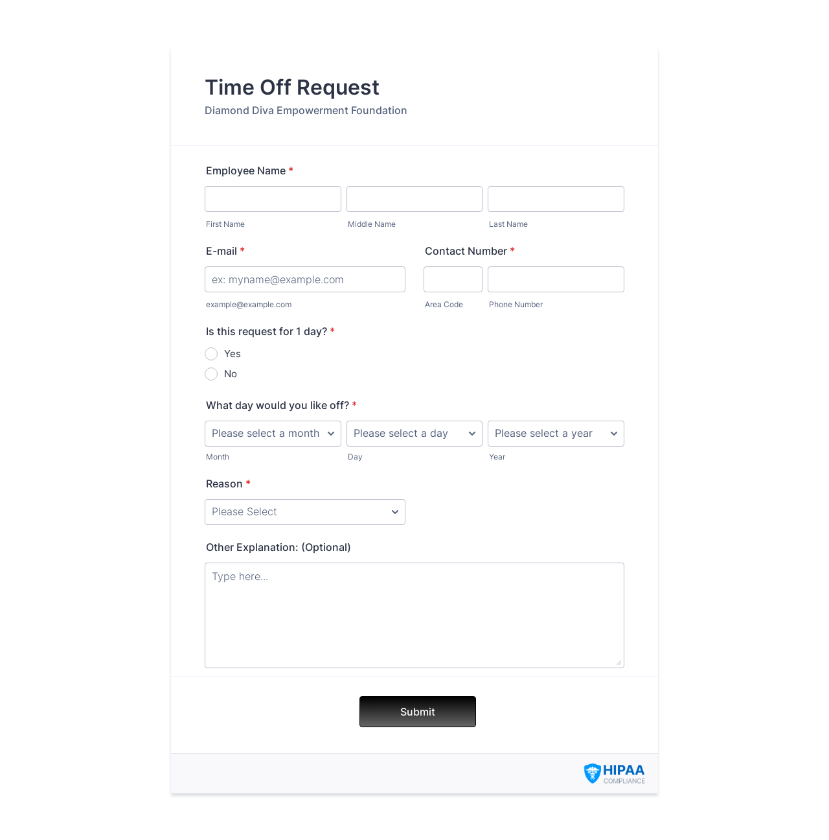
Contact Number (470, 250)
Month (217, 456)
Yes (232, 353)
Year (497, 456)
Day (355, 456)
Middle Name (372, 224)
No (230, 374)
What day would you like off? (281, 405)
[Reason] (305, 512)
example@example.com (248, 304)
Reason (228, 483)
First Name (225, 224)
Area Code (444, 304)
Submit (417, 711)
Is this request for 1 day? (270, 331)
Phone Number (516, 304)
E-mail (225, 250)
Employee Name (249, 170)
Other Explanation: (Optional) (278, 547)
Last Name (508, 224)
